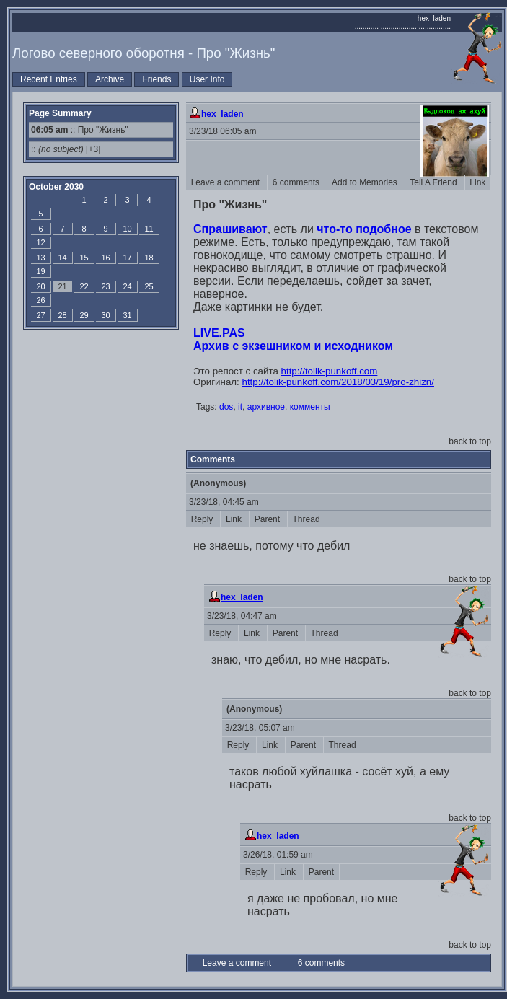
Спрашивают (230, 229)
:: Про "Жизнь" (79, 130)
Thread (306, 519)
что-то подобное (364, 229)
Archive (109, 79)
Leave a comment (226, 182)
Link (477, 182)
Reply (203, 519)
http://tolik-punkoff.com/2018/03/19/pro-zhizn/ (338, 382)
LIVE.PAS (219, 333)
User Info (207, 79)
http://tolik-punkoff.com (329, 371)
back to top (470, 441)
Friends (156, 79)
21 (62, 286)
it (240, 407)
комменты (310, 407)
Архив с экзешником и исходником (293, 346)
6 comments (297, 182)
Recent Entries (48, 79)
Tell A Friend (434, 182)
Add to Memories (366, 182)
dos (226, 407)
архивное (266, 407)
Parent (268, 519)
